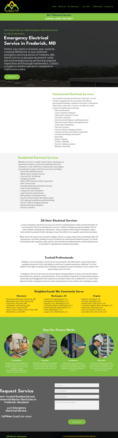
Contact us (12, 77)
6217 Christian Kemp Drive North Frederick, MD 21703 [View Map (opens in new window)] (79, 436)
